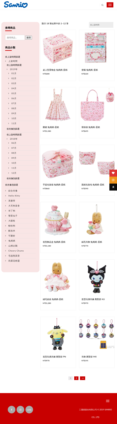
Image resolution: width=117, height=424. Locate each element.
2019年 (14, 69)
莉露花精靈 (14, 260)
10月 (13, 118)
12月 (13, 173)
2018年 (14, 138)
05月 (13, 93)
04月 (13, 88)
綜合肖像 (13, 190)
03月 (13, 83)
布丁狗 (11, 210)
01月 (13, 73)
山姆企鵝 (13, 245)
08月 (13, 108)
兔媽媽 (11, 240)
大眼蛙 (11, 220)
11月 (13, 123)
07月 (13, 103)
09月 (13, 113)
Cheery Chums (16, 250)
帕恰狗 (11, 225)
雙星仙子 (13, 215)
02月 (13, 78)
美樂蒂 (11, 200)
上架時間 (13, 61)
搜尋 (29, 37)
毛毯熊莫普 (14, 255)
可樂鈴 (11, 235)
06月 (13, 98)
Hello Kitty (14, 195)
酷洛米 (11, 230)
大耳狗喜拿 (14, 205)
